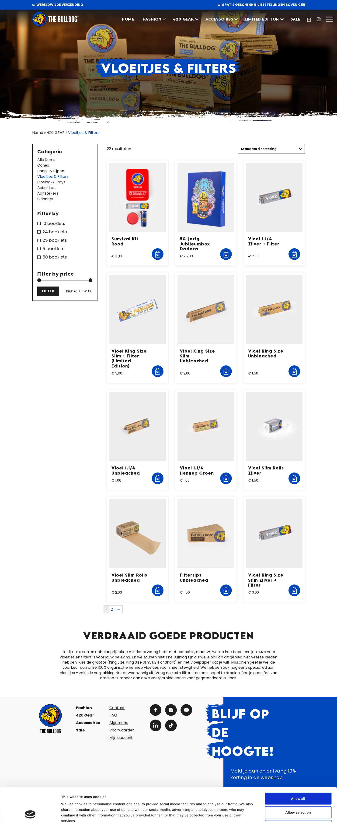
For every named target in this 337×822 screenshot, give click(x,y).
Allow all (298, 765)
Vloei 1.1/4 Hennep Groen (197, 470)
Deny (298, 792)
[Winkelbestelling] (271, 149)
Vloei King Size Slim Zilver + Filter (265, 580)
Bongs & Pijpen (50, 171)
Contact (117, 707)
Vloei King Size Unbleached (265, 353)
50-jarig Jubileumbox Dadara (195, 243)
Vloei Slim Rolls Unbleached (129, 577)
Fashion (84, 707)
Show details (245, 813)
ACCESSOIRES (219, 19)
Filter (48, 291)
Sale (80, 730)
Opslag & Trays (51, 182)
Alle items (46, 160)
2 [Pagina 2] (112, 609)
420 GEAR (183, 19)
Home (37, 132)
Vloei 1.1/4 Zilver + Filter (263, 241)
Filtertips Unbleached (194, 577)
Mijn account (121, 737)
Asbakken (46, 188)
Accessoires (88, 722)
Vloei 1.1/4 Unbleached (125, 470)
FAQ (113, 715)
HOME (128, 19)
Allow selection (298, 779)
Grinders (45, 199)
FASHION (152, 19)
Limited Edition (262, 19)
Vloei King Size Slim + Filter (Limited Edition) (129, 358)
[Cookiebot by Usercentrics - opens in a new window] (30, 812)
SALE (295, 19)
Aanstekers (47, 193)
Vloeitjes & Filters (53, 176)
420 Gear (85, 715)
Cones (43, 165)
